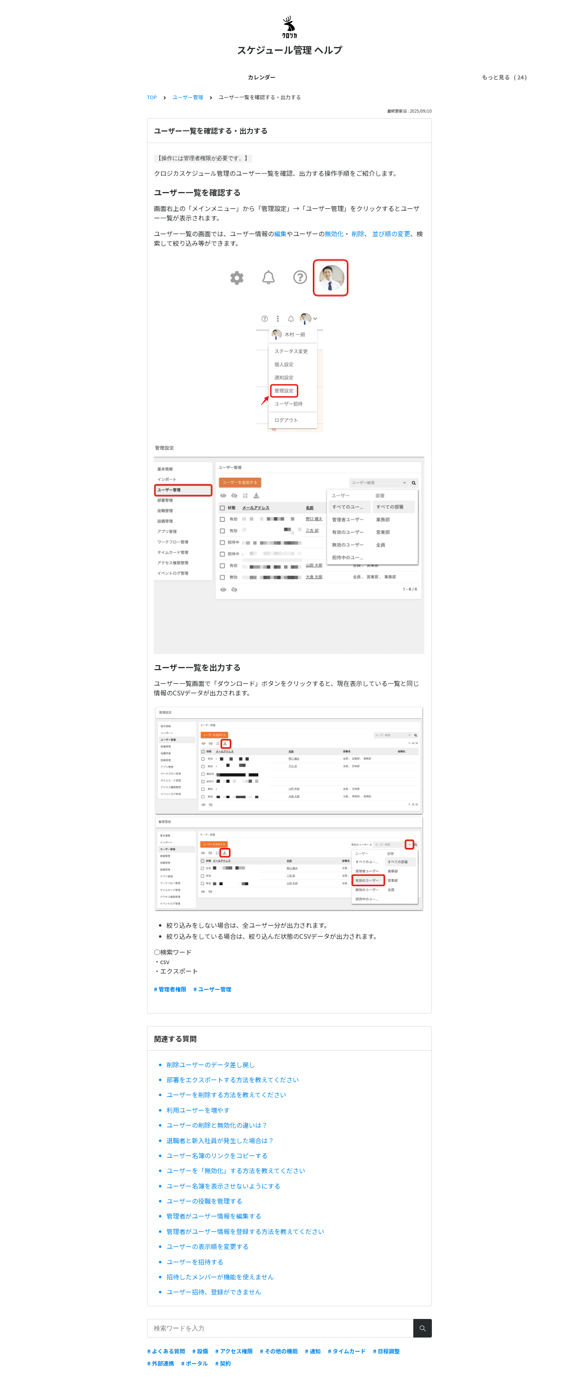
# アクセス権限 (234, 1351)
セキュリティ (400, 77)
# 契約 (223, 1363)
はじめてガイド (120, 77)
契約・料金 (253, 77)
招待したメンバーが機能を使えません (220, 1276)
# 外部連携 (160, 1363)
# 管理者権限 (170, 989)
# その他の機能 (279, 1351)
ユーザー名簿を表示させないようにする (223, 1186)
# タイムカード (347, 1351)
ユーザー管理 (212, 77)
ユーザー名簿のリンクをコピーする (217, 1155)
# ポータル (194, 1363)
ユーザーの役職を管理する (204, 1201)
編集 (280, 233)
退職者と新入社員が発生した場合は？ (220, 1140)
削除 (358, 233)
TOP (152, 97)
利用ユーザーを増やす (198, 1110)
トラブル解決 (356, 77)
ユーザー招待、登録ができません (214, 1291)
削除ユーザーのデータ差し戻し (211, 1064)
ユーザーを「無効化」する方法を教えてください (236, 1170)
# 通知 (313, 1351)
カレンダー (76, 77)
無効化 (334, 233)
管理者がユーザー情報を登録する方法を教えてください (245, 1231)
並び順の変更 (391, 233)
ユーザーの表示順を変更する (208, 1246)
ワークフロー (444, 77)
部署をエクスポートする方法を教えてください (233, 1079)
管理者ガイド (167, 77)
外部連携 (289, 77)
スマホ (320, 77)
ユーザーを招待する (195, 1261)
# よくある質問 (166, 1351)
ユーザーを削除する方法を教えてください (226, 1094)
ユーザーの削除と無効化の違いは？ (217, 1125)
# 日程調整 (386, 1351)
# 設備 (200, 1351)
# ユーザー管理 (212, 989)
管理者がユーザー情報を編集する (214, 1216)
